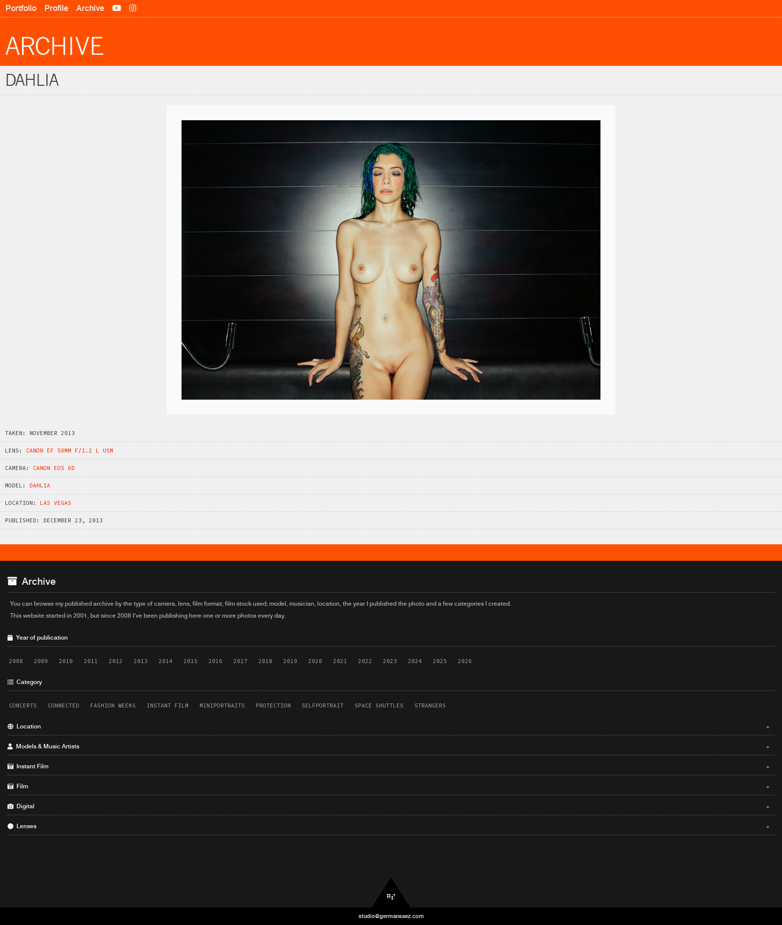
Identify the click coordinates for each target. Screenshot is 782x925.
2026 (465, 661)
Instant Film (168, 705)
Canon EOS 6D (54, 467)
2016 (215, 661)
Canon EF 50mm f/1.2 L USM (69, 450)
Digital (388, 806)
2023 (390, 661)
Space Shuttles (379, 705)
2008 (16, 661)
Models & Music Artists (388, 746)
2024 (415, 661)
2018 (265, 661)
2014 (166, 661)
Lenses (388, 826)
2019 (290, 661)
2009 (41, 661)
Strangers (430, 705)
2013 (141, 661)
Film (388, 786)
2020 (315, 661)
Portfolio (20, 8)
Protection (273, 705)
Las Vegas (55, 502)
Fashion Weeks (113, 705)
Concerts (23, 705)
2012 (116, 661)
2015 (190, 661)
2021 (340, 661)
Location (388, 726)
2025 (440, 661)
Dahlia (39, 485)
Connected (63, 705)
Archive (90, 8)
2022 (365, 661)
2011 (91, 661)
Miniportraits (222, 705)
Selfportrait (323, 705)
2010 (66, 661)
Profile (56, 8)
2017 (240, 661)
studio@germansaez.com (391, 916)
